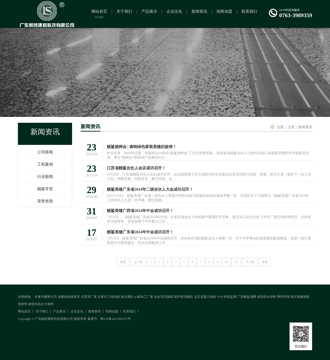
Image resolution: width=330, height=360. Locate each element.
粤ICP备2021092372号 (115, 319)
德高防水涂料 (266, 296)
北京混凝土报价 (205, 296)
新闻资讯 (305, 127)
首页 (123, 262)
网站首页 (24, 311)
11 (236, 262)
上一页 (138, 262)
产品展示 (59, 311)
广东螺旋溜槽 (246, 296)
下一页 (249, 262)
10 (226, 262)
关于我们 (42, 311)
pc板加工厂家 (143, 296)
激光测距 (127, 296)
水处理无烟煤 (163, 296)
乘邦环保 (283, 296)
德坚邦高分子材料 (41, 304)
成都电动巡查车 (69, 296)
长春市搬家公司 (46, 296)
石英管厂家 (89, 296)
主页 (291, 127)
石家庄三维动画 (109, 296)
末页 (265, 262)
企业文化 (77, 311)
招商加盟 (112, 311)
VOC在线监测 (226, 296)
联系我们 (129, 311)
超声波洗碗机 (183, 296)
